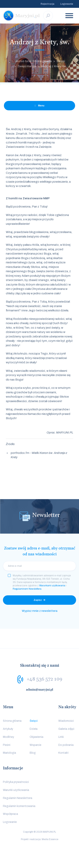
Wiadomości (66, 720)
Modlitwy (8, 736)
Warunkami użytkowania (52, 585)
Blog (33, 752)
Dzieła (33, 728)
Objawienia (36, 736)
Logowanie (66, 4)
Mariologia (9, 752)
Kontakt (63, 752)
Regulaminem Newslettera (27, 589)
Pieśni (6, 744)
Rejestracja (47, 4)
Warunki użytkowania (16, 790)
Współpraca (10, 813)
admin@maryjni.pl (39, 690)
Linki (61, 736)
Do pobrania (66, 744)
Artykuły (8, 728)
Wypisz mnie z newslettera (39, 610)
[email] (39, 566)
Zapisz (38, 600)
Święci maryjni (27, 66)
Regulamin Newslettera (17, 798)
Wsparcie (35, 744)
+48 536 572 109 (44, 679)
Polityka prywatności (16, 782)
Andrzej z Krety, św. (53, 66)
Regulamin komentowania (19, 806)
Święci (61, 61)
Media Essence (50, 839)
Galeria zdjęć (66, 728)
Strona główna (12, 720)
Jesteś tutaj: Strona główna (33, 61)
